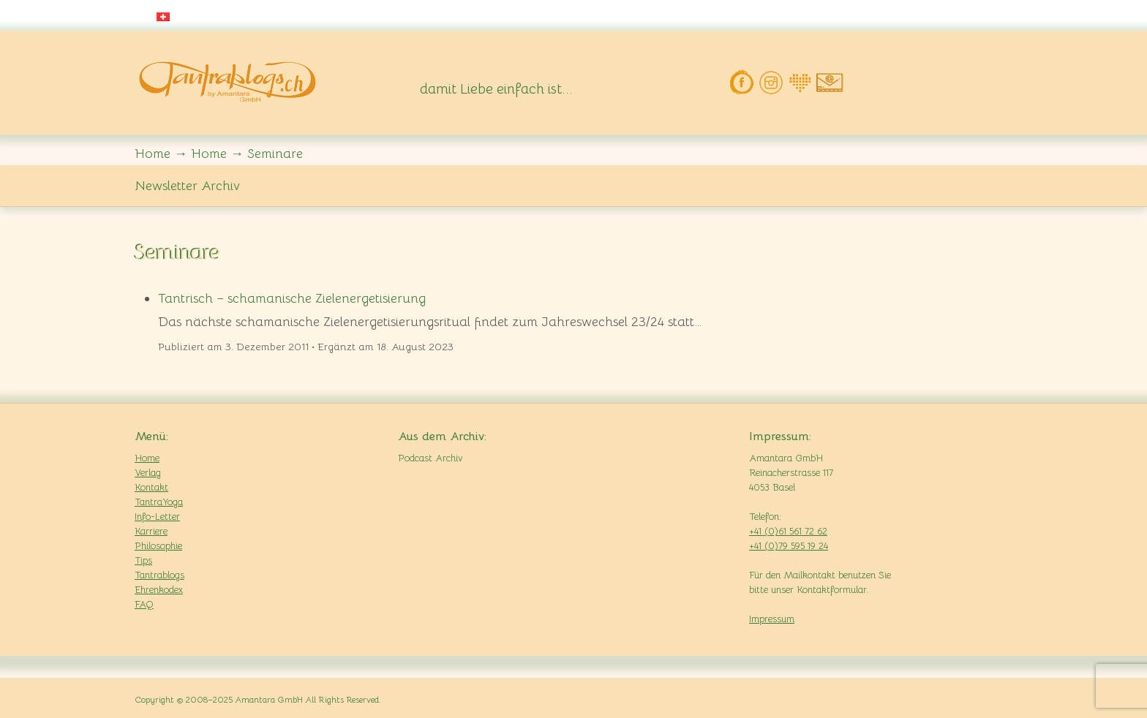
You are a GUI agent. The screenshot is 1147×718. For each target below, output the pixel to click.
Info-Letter (157, 516)
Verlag (148, 472)
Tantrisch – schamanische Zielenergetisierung (292, 298)
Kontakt (151, 487)
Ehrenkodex (159, 589)
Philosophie (158, 546)
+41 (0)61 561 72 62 (788, 531)
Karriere (151, 531)
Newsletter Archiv (187, 186)
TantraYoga (159, 502)
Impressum (771, 619)
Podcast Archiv (430, 458)
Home (147, 458)
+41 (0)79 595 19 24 (788, 546)
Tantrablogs (159, 575)
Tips (143, 560)
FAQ (144, 604)
